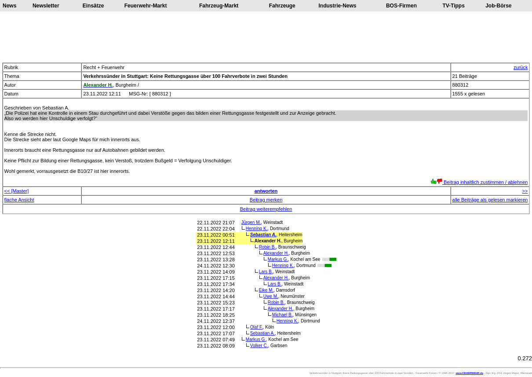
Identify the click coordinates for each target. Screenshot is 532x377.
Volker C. (259, 345)
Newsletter (46, 6)
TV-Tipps (453, 6)
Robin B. (267, 247)
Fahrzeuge (282, 6)
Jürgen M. (251, 222)
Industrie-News (337, 6)
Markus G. (278, 259)
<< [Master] (16, 191)
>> (525, 191)
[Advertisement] (266, 37)
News (9, 6)
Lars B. (266, 271)
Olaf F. (256, 327)
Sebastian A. (263, 234)
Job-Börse (498, 6)
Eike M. (266, 290)
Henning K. (257, 228)
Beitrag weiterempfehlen (266, 209)
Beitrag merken (266, 199)
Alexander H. (276, 253)
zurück (521, 67)
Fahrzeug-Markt (218, 6)
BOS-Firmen (401, 6)
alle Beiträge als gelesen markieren (490, 199)
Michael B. (282, 314)
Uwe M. (270, 296)
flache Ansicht (19, 199)
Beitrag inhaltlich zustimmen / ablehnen (479, 182)
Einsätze (93, 6)
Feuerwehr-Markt (145, 6)
